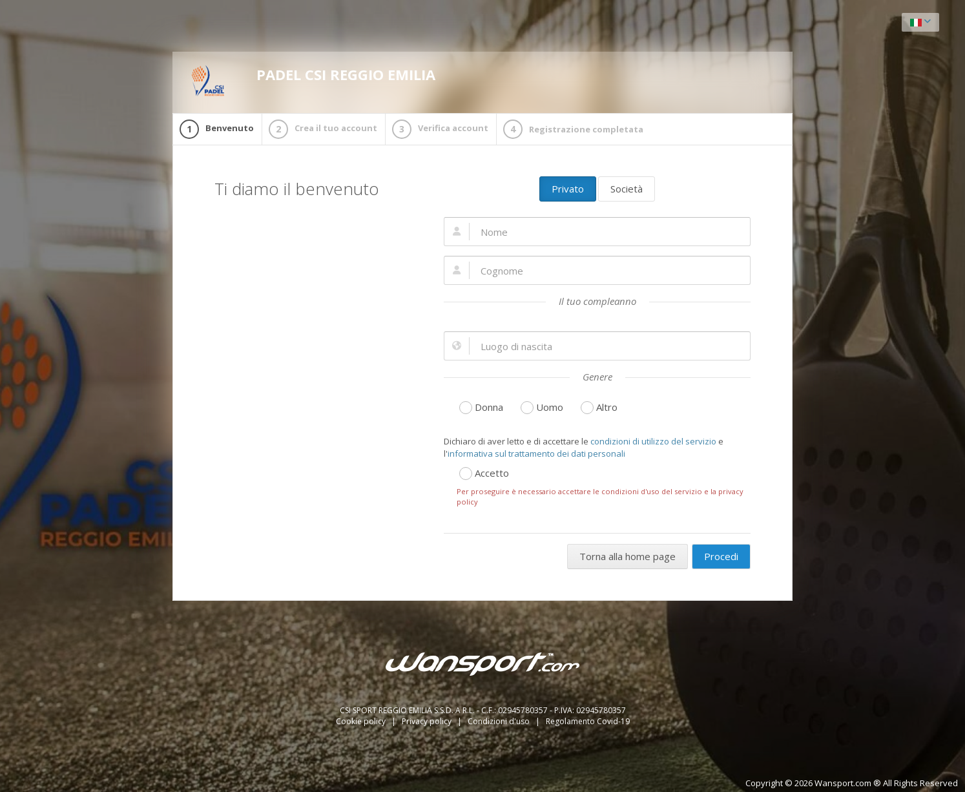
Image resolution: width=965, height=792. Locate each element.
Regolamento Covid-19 (588, 721)
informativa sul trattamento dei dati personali (536, 453)
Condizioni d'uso (500, 721)
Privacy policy (427, 721)
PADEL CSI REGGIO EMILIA (313, 81)
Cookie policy (362, 721)
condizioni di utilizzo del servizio (653, 441)
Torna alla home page (627, 556)
